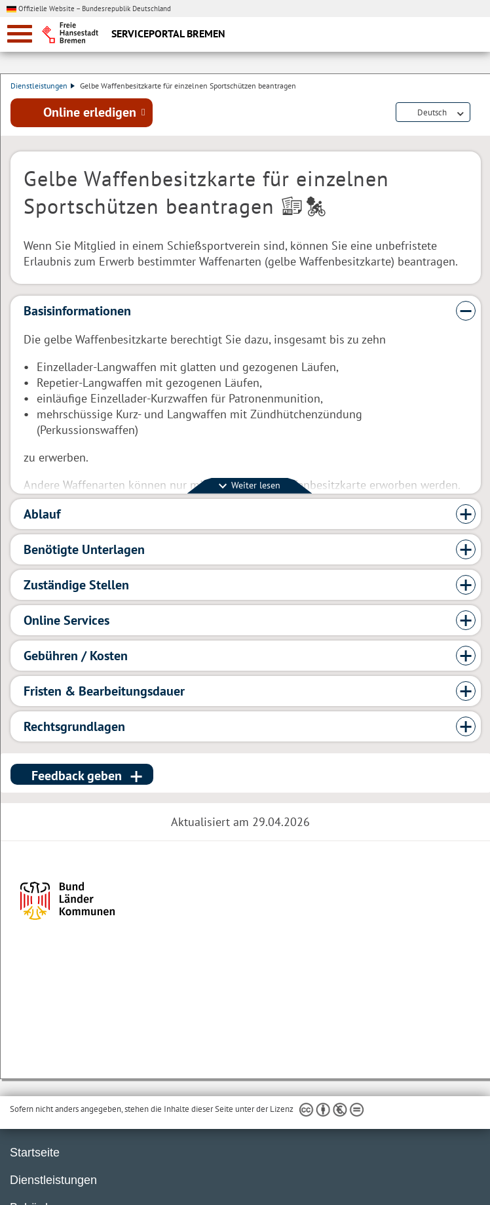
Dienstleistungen (42, 85)
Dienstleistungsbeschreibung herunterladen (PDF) (478, 114)
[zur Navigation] (19, 34)
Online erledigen (89, 113)
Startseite (35, 1152)
